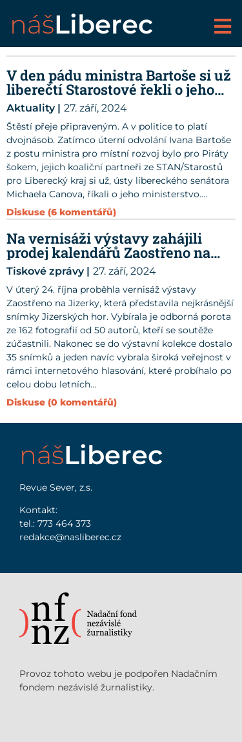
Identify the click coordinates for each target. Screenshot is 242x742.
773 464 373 (64, 523)
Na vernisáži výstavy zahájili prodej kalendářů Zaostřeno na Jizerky (108, 252)
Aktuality (30, 108)
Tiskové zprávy (45, 271)
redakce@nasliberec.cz (70, 537)
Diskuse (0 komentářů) (61, 402)
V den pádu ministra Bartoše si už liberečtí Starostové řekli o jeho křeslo (118, 89)
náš (81, 24)
